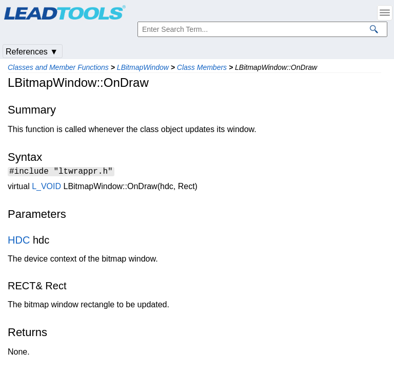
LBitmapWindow (143, 67)
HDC (19, 241)
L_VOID (46, 187)
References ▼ (32, 51)
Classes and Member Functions (58, 67)
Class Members (202, 67)
